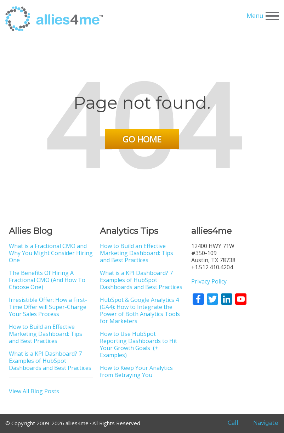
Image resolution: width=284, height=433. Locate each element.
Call (227, 423)
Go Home (142, 139)
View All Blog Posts (34, 391)
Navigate (262, 423)
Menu (262, 16)
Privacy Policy (209, 281)
